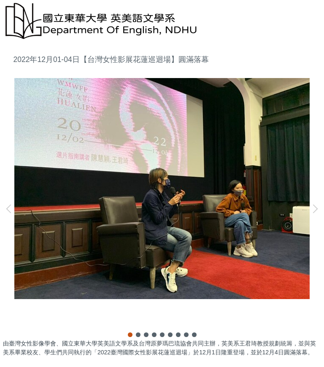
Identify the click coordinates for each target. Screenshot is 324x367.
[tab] (130, 334)
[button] (10, 208)
